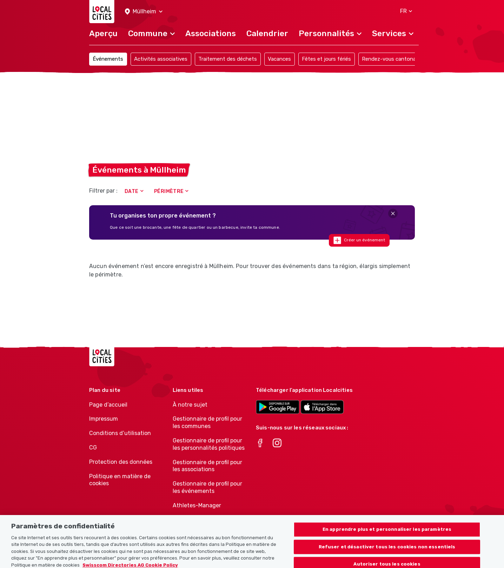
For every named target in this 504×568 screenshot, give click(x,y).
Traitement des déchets (227, 59)
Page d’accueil (108, 404)
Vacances (279, 59)
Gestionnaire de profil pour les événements (207, 487)
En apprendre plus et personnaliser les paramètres (387, 536)
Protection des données (120, 462)
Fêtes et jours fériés (326, 59)
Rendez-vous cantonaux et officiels (405, 59)
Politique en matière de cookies (120, 480)
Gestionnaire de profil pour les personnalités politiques (209, 444)
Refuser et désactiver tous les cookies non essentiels (387, 553)
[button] (144, 11)
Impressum (103, 418)
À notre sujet (190, 404)
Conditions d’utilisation (120, 433)
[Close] (393, 213)
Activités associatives (160, 59)
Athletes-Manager (197, 505)
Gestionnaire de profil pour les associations (207, 466)
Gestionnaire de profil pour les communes (207, 422)
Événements (108, 59)
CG (93, 447)
